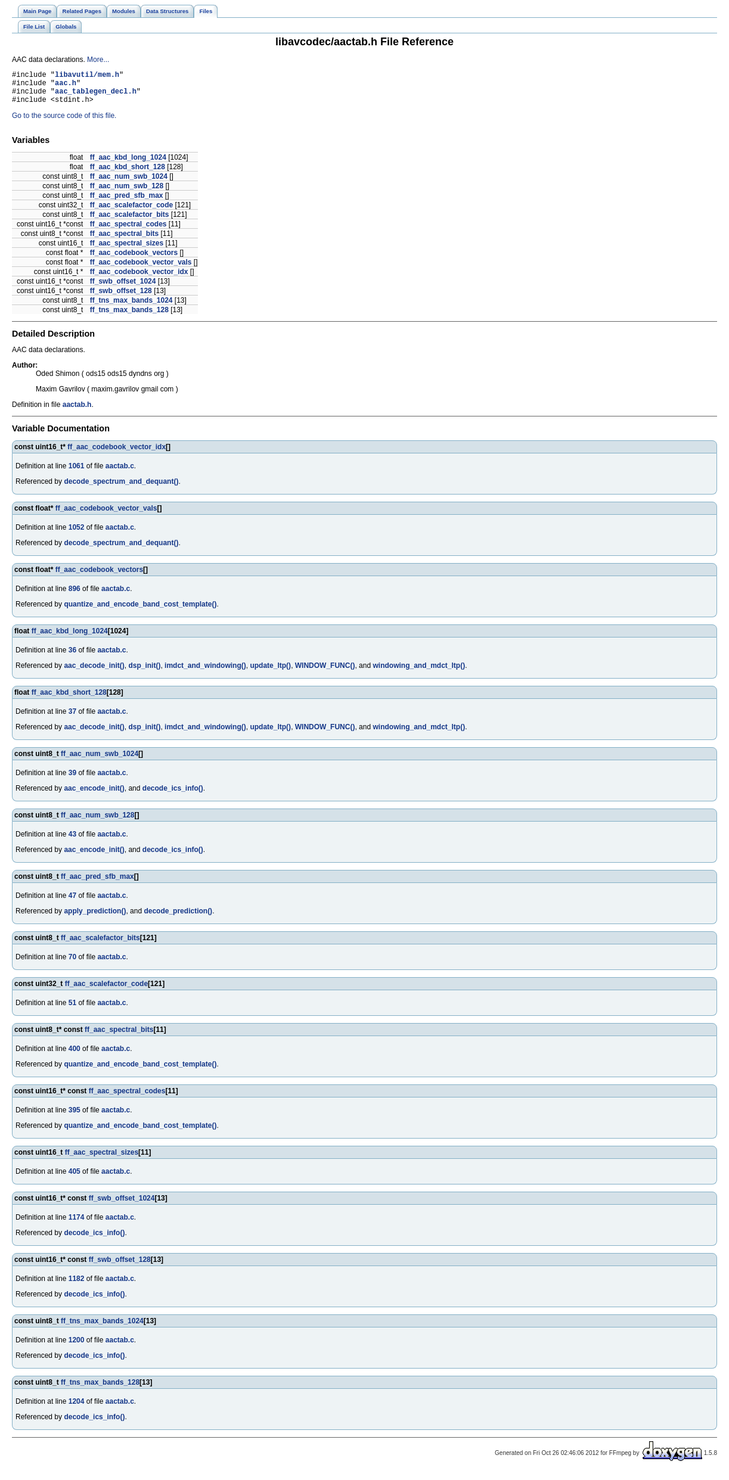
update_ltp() (270, 673)
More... (98, 59)
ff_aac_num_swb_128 (126, 193)
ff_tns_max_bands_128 (129, 317)
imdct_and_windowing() (205, 673)
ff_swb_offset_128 (121, 298)
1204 (77, 1408)
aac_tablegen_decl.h (96, 96)
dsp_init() (144, 673)
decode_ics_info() (172, 795)
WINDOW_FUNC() (325, 673)
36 (72, 657)
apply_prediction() (95, 918)
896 (74, 596)
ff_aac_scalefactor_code (131, 212)
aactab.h (77, 412)
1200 (77, 1347)
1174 (77, 1224)
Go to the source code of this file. (64, 123)
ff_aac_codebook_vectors (134, 260)
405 (74, 1178)
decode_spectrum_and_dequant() (121, 488)
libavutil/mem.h (87, 76)
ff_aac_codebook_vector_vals (141, 269)
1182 (77, 1286)
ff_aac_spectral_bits (124, 241)
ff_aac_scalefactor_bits (129, 221)
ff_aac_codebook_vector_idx (139, 279)
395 (74, 1117)
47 (72, 902)
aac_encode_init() (94, 795)
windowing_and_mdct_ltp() (419, 673)
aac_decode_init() (94, 673)
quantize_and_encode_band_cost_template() (140, 611)
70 (72, 964)
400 (74, 1056)
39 (72, 780)
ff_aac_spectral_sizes (126, 250)
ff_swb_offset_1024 (123, 288)
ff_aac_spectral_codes (128, 231)
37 (72, 718)
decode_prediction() (178, 918)
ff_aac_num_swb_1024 (128, 183)
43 (72, 841)
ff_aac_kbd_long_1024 (128, 164)
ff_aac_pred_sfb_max (126, 202)
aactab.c (120, 473)
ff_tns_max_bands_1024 (131, 307)
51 (72, 1010)
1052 (77, 534)
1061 (77, 473)
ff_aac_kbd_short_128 (127, 174)
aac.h (65, 86)
